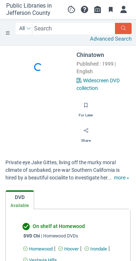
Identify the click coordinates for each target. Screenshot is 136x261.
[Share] (86, 133)
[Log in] (123, 9)
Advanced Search (111, 39)
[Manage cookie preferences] (71, 9)
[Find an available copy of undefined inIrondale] (95, 249)
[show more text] (121, 178)
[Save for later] (86, 107)
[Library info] (97, 9)
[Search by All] (25, 28)
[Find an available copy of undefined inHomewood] (38, 249)
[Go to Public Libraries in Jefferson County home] (31, 9)
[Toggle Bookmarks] (110, 9)
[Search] (123, 28)
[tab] (19, 200)
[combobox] (74, 28)
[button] (84, 9)
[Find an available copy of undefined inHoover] (68, 249)
